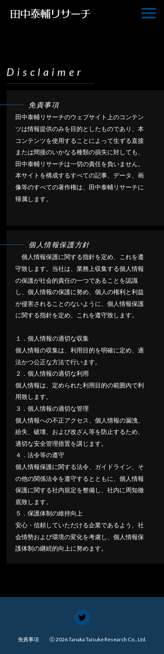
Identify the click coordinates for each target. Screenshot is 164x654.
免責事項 (28, 639)
